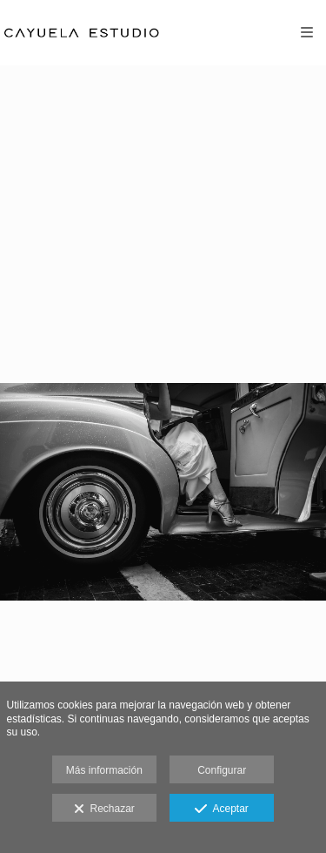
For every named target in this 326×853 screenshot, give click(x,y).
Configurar (221, 770)
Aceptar (221, 809)
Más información (104, 770)
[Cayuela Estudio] (83, 32)
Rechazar (104, 809)
